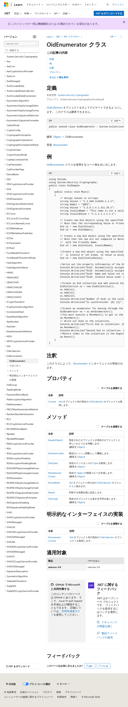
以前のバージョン (29, 692)
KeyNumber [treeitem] (13, 321)
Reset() (51, 492)
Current (52, 401)
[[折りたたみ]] (34, 37)
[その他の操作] (121, 36)
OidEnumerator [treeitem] (17, 360)
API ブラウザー (72, 36)
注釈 (51, 67)
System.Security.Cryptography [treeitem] (22, 56)
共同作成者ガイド (65, 612)
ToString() (53, 498)
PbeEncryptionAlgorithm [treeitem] (19, 399)
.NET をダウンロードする (109, 13)
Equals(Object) (55, 440)
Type (95, 463)
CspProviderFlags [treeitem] (15, 169)
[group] (85, 127)
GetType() (53, 463)
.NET (58, 36)
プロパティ (55, 72)
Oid (60, 401)
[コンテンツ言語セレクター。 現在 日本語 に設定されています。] (11, 684)
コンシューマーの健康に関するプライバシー (27, 696)
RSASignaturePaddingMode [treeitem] (21, 507)
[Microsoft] (6, 4)
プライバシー (72, 692)
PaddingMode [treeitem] (14, 389)
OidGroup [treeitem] (12, 384)
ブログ (46, 692)
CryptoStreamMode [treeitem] (17, 154)
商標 (72, 696)
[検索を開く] (107, 4)
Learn (49, 36)
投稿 (58, 692)
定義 (51, 59)
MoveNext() (54, 482)
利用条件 (61, 696)
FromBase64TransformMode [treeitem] (21, 257)
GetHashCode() (56, 453)
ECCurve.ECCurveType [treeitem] (18, 218)
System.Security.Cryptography (73, 95)
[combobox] (21, 43)
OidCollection (54, 107)
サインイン (118, 4)
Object (57, 136)
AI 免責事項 (10, 692)
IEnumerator (60, 144)
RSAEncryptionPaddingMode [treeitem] (21, 463)
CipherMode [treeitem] (13, 125)
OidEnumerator (55, 164)
